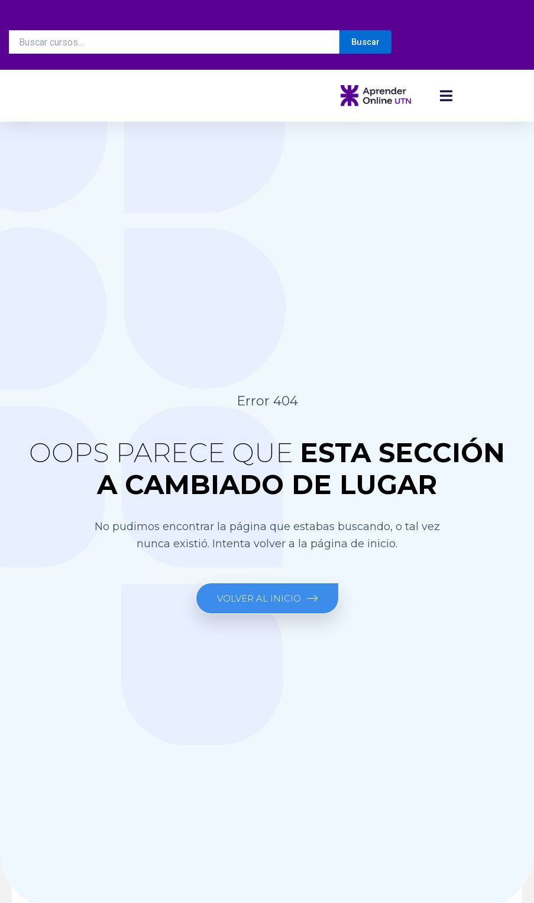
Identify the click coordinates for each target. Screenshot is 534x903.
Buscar (365, 42)
